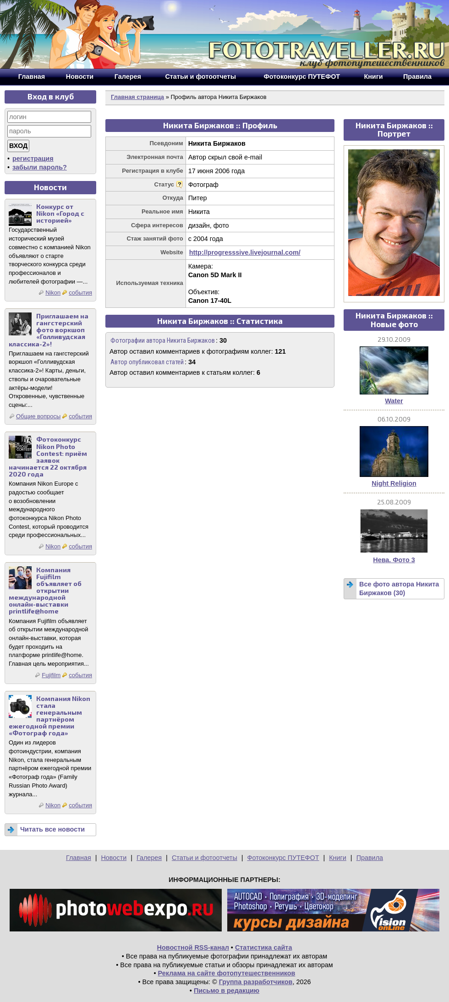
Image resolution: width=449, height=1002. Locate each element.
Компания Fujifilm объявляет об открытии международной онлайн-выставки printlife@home (45, 590)
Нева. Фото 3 (394, 560)
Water (394, 401)
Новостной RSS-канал (193, 947)
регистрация (33, 158)
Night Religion (394, 483)
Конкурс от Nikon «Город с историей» (60, 213)
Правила (369, 857)
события (80, 292)
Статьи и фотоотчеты (204, 857)
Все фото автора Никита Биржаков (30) (399, 588)
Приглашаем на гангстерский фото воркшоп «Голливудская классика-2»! (48, 329)
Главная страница (137, 96)
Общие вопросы (38, 416)
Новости (113, 857)
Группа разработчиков (256, 982)
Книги (337, 857)
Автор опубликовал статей (147, 362)
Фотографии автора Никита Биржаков (162, 341)
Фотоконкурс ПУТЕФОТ (283, 857)
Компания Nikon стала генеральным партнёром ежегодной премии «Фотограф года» (49, 716)
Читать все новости (52, 829)
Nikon (52, 292)
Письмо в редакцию (226, 990)
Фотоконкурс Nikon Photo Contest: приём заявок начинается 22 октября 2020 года (48, 456)
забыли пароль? (39, 167)
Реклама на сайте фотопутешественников (227, 973)
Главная (78, 857)
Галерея (149, 857)
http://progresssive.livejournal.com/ (245, 252)
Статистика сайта (263, 947)
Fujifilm (51, 675)
